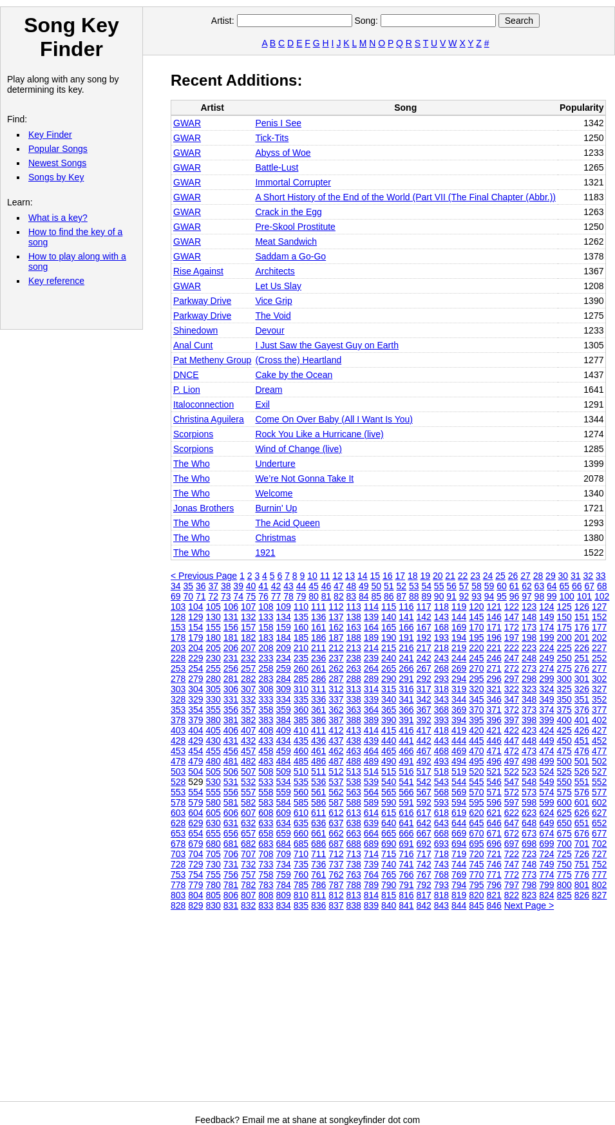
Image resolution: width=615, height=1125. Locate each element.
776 (581, 874)
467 (424, 751)
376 (581, 709)
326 (581, 689)
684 (283, 843)
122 (511, 606)
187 (335, 637)
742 (424, 864)
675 (564, 833)
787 (335, 885)
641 (406, 823)
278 (178, 679)
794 (458, 885)
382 (248, 720)
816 (406, 895)
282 (248, 679)
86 (389, 596)
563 (353, 792)
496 (494, 761)
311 (318, 689)
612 (335, 813)
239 (371, 658)
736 (318, 864)
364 (371, 709)
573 (529, 792)
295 (476, 679)
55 (439, 586)
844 (458, 905)
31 (576, 576)
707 (248, 854)
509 (283, 771)
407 (248, 730)
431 (230, 740)
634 (283, 823)
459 (283, 751)
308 (265, 689)
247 (511, 658)
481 (230, 761)
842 (424, 905)
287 (335, 679)
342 (424, 699)
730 (213, 864)
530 (213, 782)
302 (599, 679)
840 (388, 905)
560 (301, 792)
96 (514, 596)
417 (424, 730)
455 (213, 751)
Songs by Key (56, 177)
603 (178, 813)
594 (458, 802)
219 (458, 648)
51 (389, 586)
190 (388, 637)
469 (458, 751)
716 (406, 854)
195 (476, 637)
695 (476, 843)
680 (213, 843)
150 (564, 617)
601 (581, 802)
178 (178, 637)
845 (476, 905)
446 (494, 740)
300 (564, 679)
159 (283, 627)
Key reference (56, 281)
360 (301, 709)
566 (406, 792)
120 (476, 606)
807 (248, 895)
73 (226, 596)
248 (529, 658)
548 (529, 782)
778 (178, 885)
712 (335, 854)
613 (353, 813)
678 (178, 843)
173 (529, 627)
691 (406, 843)
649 (546, 823)
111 (318, 606)
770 (476, 874)
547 (511, 782)
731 (230, 864)
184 (283, 637)
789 (371, 885)
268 (441, 668)
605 (213, 813)
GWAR (187, 123)
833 (265, 905)
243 (441, 658)
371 (494, 709)
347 (511, 699)
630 (213, 823)
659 (283, 833)
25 (500, 576)
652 (599, 823)
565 (388, 792)
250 (564, 658)
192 (424, 637)
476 (581, 751)
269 (458, 668)
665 (388, 833)
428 (178, 740)
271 (494, 668)
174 (546, 627)
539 (371, 782)
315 (388, 689)
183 (265, 637)
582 (248, 802)
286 (318, 679)
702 (599, 843)
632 (248, 823)
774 (546, 874)
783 (265, 885)
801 (581, 885)
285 (301, 679)
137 (335, 617)
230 (213, 658)
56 (451, 586)
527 (599, 771)
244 (458, 658)
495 (476, 761)
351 (581, 699)
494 (458, 761)
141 (406, 617)
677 (599, 833)
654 (195, 833)
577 (599, 792)
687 (335, 843)
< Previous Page (204, 576)
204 (195, 648)
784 (283, 885)
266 (406, 668)
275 (564, 668)
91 (451, 596)
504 (195, 771)
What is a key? (58, 218)
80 (313, 596)
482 (248, 761)
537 (335, 782)
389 (371, 720)
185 (301, 637)
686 (318, 843)
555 (213, 792)
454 (195, 751)
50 (377, 586)
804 (195, 895)
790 (388, 885)
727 (599, 854)
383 (265, 720)
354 (195, 709)
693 (441, 843)
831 (230, 905)
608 (265, 813)
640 (388, 823)
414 (371, 730)
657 (248, 833)
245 (476, 658)
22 (463, 576)
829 (195, 905)
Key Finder (50, 134)
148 (529, 617)
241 (406, 658)
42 (276, 586)
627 (599, 813)
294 (458, 679)
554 (195, 792)
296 (494, 679)
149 (546, 617)
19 (425, 576)
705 (213, 854)
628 (178, 823)
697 (511, 843)
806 (230, 895)
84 (364, 596)
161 (318, 627)
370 (476, 709)
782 (248, 885)
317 (424, 689)
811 (318, 895)
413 (353, 730)
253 (178, 668)
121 (494, 606)
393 (441, 720)
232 (248, 658)
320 (476, 689)
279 (195, 679)
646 (494, 823)
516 (406, 771)
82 (339, 596)
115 (388, 606)
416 (406, 730)
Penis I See (278, 123)
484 (283, 761)
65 (565, 586)
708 (265, 854)
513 (353, 771)
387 (335, 720)
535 (301, 782)
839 (371, 905)
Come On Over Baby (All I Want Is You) (334, 419)
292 (424, 679)
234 (283, 658)
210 (301, 648)
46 (326, 586)
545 (476, 782)
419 (458, 730)
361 (318, 709)
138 (353, 617)
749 (546, 864)
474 (546, 751)
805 (213, 895)
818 (441, 895)
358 (265, 709)
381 (230, 720)
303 (178, 689)
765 (388, 874)
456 (230, 751)
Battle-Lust (276, 167)
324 (546, 689)
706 (230, 854)
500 (564, 761)
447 (511, 740)
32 (588, 576)
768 (441, 874)
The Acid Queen (287, 523)
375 (564, 709)
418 (441, 730)
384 (283, 720)
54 (426, 586)
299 (546, 679)
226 (581, 648)
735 (301, 864)
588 (353, 802)
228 (178, 658)
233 (265, 658)
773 (529, 874)
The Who (191, 464)
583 (265, 802)
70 (188, 596)
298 (529, 679)
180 (213, 637)
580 (213, 802)
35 (188, 586)
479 (195, 761)
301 (581, 679)
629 (195, 823)
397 (511, 720)
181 (230, 637)
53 (414, 586)
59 (489, 586)
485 (301, 761)
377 (599, 709)
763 (353, 874)
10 (312, 576)
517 (424, 771)
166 (406, 627)
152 (599, 617)
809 (283, 895)
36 (201, 586)
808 (265, 895)
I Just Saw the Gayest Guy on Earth (327, 345)
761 (318, 874)
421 (494, 730)
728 (178, 864)
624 (546, 813)
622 (511, 813)
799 (546, 885)
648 (529, 823)
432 (248, 740)
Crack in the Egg (288, 212)
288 (353, 679)
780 (213, 885)
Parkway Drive (202, 301)
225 (564, 648)
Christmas (275, 538)
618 (441, 813)
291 (406, 679)
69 (176, 596)
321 (494, 689)
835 (301, 905)
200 (564, 637)
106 (230, 606)
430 (213, 740)
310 (301, 689)
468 (441, 751)
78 (288, 596)
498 (529, 761)
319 (458, 689)
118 (441, 606)
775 (564, 874)
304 (195, 689)
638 (353, 823)
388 (353, 720)
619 (458, 813)
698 (529, 843)
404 (195, 730)
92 (464, 596)
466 (406, 751)
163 (353, 627)
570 (476, 792)
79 (301, 596)
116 (406, 606)
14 (362, 576)
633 (265, 823)
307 (248, 689)
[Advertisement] (340, 1011)
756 (230, 874)
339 (371, 699)
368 (441, 709)
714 (371, 854)
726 (581, 854)
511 (318, 771)
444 (458, 740)
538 (353, 782)
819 (458, 895)
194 (458, 637)
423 (529, 730)
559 (283, 792)
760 (301, 874)
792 (424, 885)
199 (546, 637)
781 (230, 885)
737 (335, 864)
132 (248, 617)
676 (581, 833)
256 (230, 668)
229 (195, 658)
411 (318, 730)
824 (546, 895)
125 (564, 606)
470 (476, 751)
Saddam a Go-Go (290, 256)
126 (581, 606)
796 (494, 885)
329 (195, 699)
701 (581, 843)
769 (458, 874)
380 (213, 720)
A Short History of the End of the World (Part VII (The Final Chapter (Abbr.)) (405, 197)
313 (353, 689)
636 (318, 823)
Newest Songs (57, 163)
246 (494, 658)
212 (335, 648)
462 (335, 751)
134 (283, 617)
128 (178, 617)
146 (494, 617)
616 (406, 813)
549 (546, 782)
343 (441, 699)
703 (178, 854)
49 (364, 586)
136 (318, 617)
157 (248, 627)
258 (265, 668)
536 (318, 782)
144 (458, 617)
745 (476, 864)
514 (371, 771)
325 (564, 689)
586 (318, 802)
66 (577, 586)
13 (350, 576)
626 (581, 813)
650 (564, 823)
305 (213, 689)
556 (230, 792)
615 (388, 813)
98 (540, 596)
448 (529, 740)
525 (564, 771)
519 (458, 771)
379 (195, 720)
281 (230, 679)
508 (265, 771)
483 (265, 761)
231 (230, 658)
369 (458, 709)
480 (213, 761)
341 (406, 699)
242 (424, 658)
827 (599, 895)
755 (213, 874)
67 (589, 586)
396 (494, 720)
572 (511, 792)
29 (550, 576)
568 (441, 792)
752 (599, 864)
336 (318, 699)
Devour (269, 330)
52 (401, 586)
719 (458, 854)
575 (564, 792)
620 (476, 813)
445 (476, 740)
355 (213, 709)
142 (424, 617)
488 (353, 761)
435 (301, 740)
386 (318, 720)
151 (581, 617)
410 (301, 730)
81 (326, 596)
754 (195, 874)
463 (353, 751)
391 (406, 720)
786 (318, 885)
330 (213, 699)
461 (318, 751)
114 (371, 606)
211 (318, 648)
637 (335, 823)
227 (599, 648)
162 (335, 627)
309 (283, 689)
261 (318, 668)
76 (263, 596)
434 (283, 740)
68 (602, 586)
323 (529, 689)
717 (424, 854)
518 (441, 771)
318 (441, 689)
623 (529, 813)
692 (424, 843)
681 (230, 843)
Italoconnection (203, 404)
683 (265, 843)
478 (178, 761)
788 (353, 885)
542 (424, 782)
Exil (262, 404)
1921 (265, 552)
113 (353, 606)
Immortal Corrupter (292, 182)
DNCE (186, 375)
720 (476, 854)
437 (335, 740)
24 (488, 576)
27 (525, 576)
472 (511, 751)
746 (494, 864)
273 (529, 668)
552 (599, 782)
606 (230, 813)
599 (546, 802)
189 (371, 637)
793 (441, 885)
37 (213, 586)
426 (581, 730)
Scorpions (193, 434)
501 (581, 761)
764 (371, 874)
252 (599, 658)
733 (265, 864)
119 (458, 606)
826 (581, 895)
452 (599, 740)
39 (238, 586)
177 (599, 627)
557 (248, 792)
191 (406, 637)
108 (265, 606)
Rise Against (198, 271)
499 (546, 761)
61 (514, 586)
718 (441, 854)
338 (353, 699)
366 (406, 709)
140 (388, 617)
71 (201, 596)
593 (441, 802)
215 (388, 648)
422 (511, 730)
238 (353, 658)
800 (564, 885)
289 (371, 679)
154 (195, 627)
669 (458, 833)
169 (458, 627)
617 (424, 813)
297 (511, 679)
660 (301, 833)
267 (424, 668)
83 (351, 596)
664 (371, 833)
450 (564, 740)
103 (178, 606)
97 (527, 596)
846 (494, 905)
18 (413, 576)
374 (546, 709)
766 (406, 874)
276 (581, 668)
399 (546, 720)
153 (178, 627)
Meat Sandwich (286, 241)
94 (489, 596)
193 (441, 637)
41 (263, 586)
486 (318, 761)
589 (371, 802)
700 (564, 843)
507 (248, 771)
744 (458, 864)
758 (265, 874)
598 (529, 802)
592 (424, 802)
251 (581, 658)
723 (529, 854)
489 (371, 761)
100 (567, 596)
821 (494, 895)
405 (213, 730)
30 (563, 576)
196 (494, 637)
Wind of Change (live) (298, 449)
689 (371, 843)
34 (176, 586)
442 (424, 740)
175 (564, 627)
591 (406, 802)
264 (371, 668)
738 (353, 864)
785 (301, 885)
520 (476, 771)
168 (441, 627)
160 (301, 627)
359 (283, 709)
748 (529, 864)
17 (400, 576)
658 (265, 833)
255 (213, 668)
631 (230, 823)
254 (195, 668)
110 (301, 606)
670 (476, 833)
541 (406, 782)
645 (476, 823)
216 (406, 648)
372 (511, 709)
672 (511, 833)
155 (213, 627)
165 (388, 627)
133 (265, 617)
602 (599, 802)
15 (375, 576)
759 (283, 874)
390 (388, 720)
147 (511, 617)
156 (230, 627)
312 (335, 689)
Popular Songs (58, 149)
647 (511, 823)
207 (248, 648)
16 (388, 576)
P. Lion (186, 389)
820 (476, 895)
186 (318, 637)
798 (529, 885)
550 (564, 782)
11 (325, 576)
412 (335, 730)
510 (301, 771)
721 (494, 854)
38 (226, 586)
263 (353, 668)
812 (335, 895)
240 (388, 658)
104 (195, 606)
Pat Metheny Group (212, 360)
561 (318, 792)
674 (546, 833)
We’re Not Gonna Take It (304, 478)
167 (424, 627)
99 (552, 596)
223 (529, 648)
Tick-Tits (272, 138)
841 (406, 905)
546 (494, 782)
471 (494, 751)
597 (511, 802)
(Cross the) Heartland (298, 360)
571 (494, 792)
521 (494, 771)
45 (313, 586)
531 (230, 782)
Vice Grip (273, 301)
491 (406, 761)
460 (301, 751)
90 (439, 596)
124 (546, 606)
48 (351, 586)
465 (388, 751)
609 (283, 813)
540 (388, 782)
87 (401, 596)
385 (301, 720)
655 (213, 833)
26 (513, 576)
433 (265, 740)
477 (599, 751)
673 (529, 833)
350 (564, 699)
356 (230, 709)
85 (377, 596)
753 (178, 874)
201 (581, 637)
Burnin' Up (276, 508)
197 (511, 637)
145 (476, 617)
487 (335, 761)
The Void (272, 315)
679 (195, 843)
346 (494, 699)
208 (265, 648)
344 (458, 699)
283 (265, 679)
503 (178, 771)
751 (581, 864)
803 (178, 895)
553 (178, 792)
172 (511, 627)
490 (388, 761)
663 (353, 833)
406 (230, 730)
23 (475, 576)
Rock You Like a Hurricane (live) (319, 434)
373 (529, 709)
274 (546, 668)
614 (371, 813)
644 (458, 823)
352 (599, 699)
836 (318, 905)
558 (265, 792)
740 (388, 864)
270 (476, 668)
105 (213, 606)
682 (248, 843)
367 (424, 709)
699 (546, 843)
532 (248, 782)
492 (424, 761)
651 (581, 823)
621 (494, 813)
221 (494, 648)
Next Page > (529, 905)
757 (248, 874)
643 (441, 823)
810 (301, 895)
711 (318, 854)
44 (301, 586)
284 (283, 679)
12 (337, 576)
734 (283, 864)
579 (195, 802)
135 (301, 617)
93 (476, 596)
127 (599, 606)
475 (564, 751)
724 (546, 854)
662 (335, 833)
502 (599, 761)
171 (494, 627)
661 (318, 833)
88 (414, 596)
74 (238, 596)
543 (441, 782)
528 (178, 782)
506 (230, 771)
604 (195, 813)
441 (406, 740)
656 (230, 833)
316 (406, 689)
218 (441, 648)
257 (248, 668)
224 (546, 648)
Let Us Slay (278, 286)
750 (564, 864)
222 (511, 648)
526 (581, 771)
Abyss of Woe (282, 152)
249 (546, 658)
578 (178, 802)
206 (230, 648)
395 (476, 720)
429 (195, 740)
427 (599, 730)
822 (511, 895)
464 (371, 751)
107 (248, 606)
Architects (274, 271)
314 (371, 689)
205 (213, 648)
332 (248, 699)
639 (371, 823)
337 (335, 699)
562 (335, 792)
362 (335, 709)
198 (529, 637)
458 (265, 751)
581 (230, 802)
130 (213, 617)
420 (476, 730)
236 (318, 658)
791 (406, 885)
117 (424, 606)
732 (248, 864)
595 (476, 802)
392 (424, 720)
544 (458, 782)
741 (406, 864)
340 (388, 699)
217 (424, 648)
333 (265, 699)
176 (581, 627)
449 (546, 740)
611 (318, 813)
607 (248, 813)
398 (529, 720)
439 (371, 740)
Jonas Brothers (203, 508)
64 (552, 586)
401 (581, 720)
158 (265, 627)
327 (599, 689)
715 (388, 854)
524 (546, 771)
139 (371, 617)
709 (283, 854)
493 (441, 761)
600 (564, 802)
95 (502, 596)
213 (353, 648)
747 (511, 864)
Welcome (273, 493)
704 (195, 854)
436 (318, 740)
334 (283, 699)
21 (450, 576)
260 (301, 668)
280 (213, 679)
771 (494, 874)
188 (353, 637)
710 (301, 854)
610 (301, 813)
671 (494, 833)
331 (230, 699)
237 (335, 658)
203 (178, 648)
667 (424, 833)
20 (438, 576)
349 (546, 699)
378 (178, 720)
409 (283, 730)
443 (441, 740)
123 (529, 606)
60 (502, 586)
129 (195, 617)
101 (584, 596)
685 (301, 843)
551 (581, 782)
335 (301, 699)
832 (248, 905)
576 (581, 792)
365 (388, 709)
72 (213, 596)
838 (353, 905)
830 (213, 905)
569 (458, 792)
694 (458, 843)
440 (388, 740)
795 (476, 885)
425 (564, 730)
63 (540, 586)
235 (301, 658)
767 (424, 874)
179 (195, 637)
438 (353, 740)
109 (283, 606)
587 (335, 802)
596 (494, 802)
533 (265, 782)
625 (564, 813)
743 (441, 864)
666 (406, 833)
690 (388, 843)
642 (424, 823)
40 (251, 586)
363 (353, 709)
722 (511, 854)
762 (335, 874)
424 (546, 730)
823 (529, 895)
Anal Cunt (193, 345)
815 (388, 895)
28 (538, 576)
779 (195, 885)
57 (464, 586)
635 (301, 823)
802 (599, 885)
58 (476, 586)
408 (265, 730)
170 (476, 627)
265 (388, 668)
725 (564, 854)
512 (335, 771)
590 (388, 802)
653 (178, 833)
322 (511, 689)
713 (353, 854)
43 (288, 586)
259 (283, 668)
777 (599, 874)
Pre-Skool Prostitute (295, 227)
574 (546, 792)
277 (599, 668)
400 (564, 720)
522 (511, 771)
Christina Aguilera (208, 419)
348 (529, 699)
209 (283, 648)
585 (301, 802)
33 (601, 576)
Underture (275, 464)
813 (353, 895)
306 (230, 689)
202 (599, 637)
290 (388, 679)
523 (529, 771)
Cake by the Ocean (293, 375)
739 (371, 864)
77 (276, 596)
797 (511, 885)
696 (494, 843)
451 (581, 740)
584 (283, 802)
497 (511, 761)
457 (248, 751)
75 (251, 596)
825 (564, 895)
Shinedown (195, 330)
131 (230, 617)
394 (458, 720)
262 (335, 668)
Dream (268, 389)
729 (195, 864)
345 (476, 699)
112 (335, 606)
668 (441, 833)
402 (599, 720)
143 (441, 617)
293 (441, 679)
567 (424, 792)
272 (511, 668)
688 (353, 843)
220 (476, 648)
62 (527, 586)
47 (339, 586)
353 (178, 709)
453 (178, 751)
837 (335, 905)
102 (601, 596)
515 (388, 771)
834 (283, 905)
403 (178, 730)
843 (441, 905)
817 (424, 895)
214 (371, 648)
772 (511, 874)
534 (283, 782)
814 (371, 895)
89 (426, 596)
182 (248, 637)
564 (371, 792)
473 (529, 751)
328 (178, 699)
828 (178, 905)
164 (371, 627)
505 (213, 771)
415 (388, 730)
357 (248, 709)
